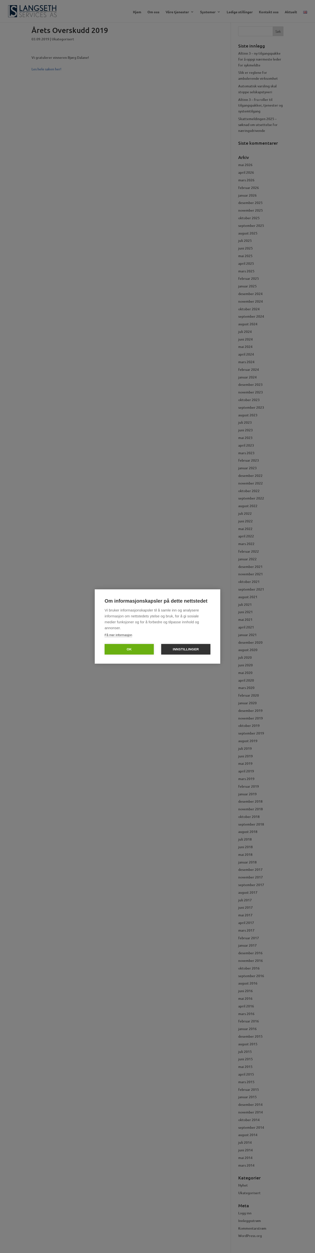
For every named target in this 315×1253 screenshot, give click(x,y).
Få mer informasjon (118, 635)
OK (129, 649)
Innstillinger (186, 649)
